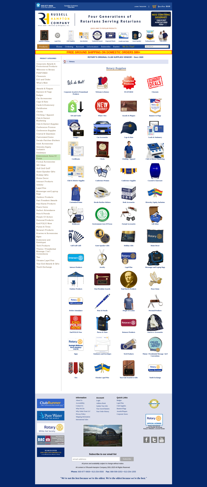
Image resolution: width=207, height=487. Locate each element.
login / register (140, 6)
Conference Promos (45, 127)
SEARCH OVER (50, 452)
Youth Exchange (44, 267)
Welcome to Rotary (45, 69)
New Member (84, 40)
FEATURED (42, 73)
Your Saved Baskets (102, 409)
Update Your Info (102, 406)
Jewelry (39, 185)
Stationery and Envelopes (43, 241)
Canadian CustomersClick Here (71, 6)
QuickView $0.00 (161, 6)
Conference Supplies (46, 130)
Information (92, 46)
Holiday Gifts (42, 175)
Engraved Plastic (110, 40)
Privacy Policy (80, 414)
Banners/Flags (121, 409)
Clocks (39, 111)
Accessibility (80, 403)
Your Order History (102, 411)
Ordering (69, 46)
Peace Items (42, 207)
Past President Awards (46, 200)
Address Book (101, 403)
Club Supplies (71, 40)
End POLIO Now (44, 223)
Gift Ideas (40, 165)
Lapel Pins (57, 40)
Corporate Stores (122, 414)
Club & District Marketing (43, 119)
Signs (38, 236)
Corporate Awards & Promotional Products (46, 65)
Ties (38, 257)
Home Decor (42, 178)
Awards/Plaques (122, 411)
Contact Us (79, 406)
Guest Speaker (137, 40)
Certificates (41, 108)
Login (98, 400)
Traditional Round (97, 40)
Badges (39, 95)
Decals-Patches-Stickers (48, 140)
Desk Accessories (44, 143)
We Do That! (128, 46)
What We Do (80, 409)
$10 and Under (43, 79)
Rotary (72, 61)
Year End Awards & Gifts (47, 263)
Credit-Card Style (124, 40)
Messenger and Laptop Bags (155, 267)
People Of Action (44, 217)
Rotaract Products (45, 230)
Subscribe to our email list (102, 454)
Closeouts (41, 76)
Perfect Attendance (45, 210)
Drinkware (41, 152)
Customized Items (45, 137)
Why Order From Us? (83, 411)
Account (80, 46)
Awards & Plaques (44, 40)
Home (59, 46)
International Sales (82, 420)
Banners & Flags (44, 92)
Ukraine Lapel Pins (45, 260)
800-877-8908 (48, 6)
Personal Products (45, 220)
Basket (116, 46)
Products (43, 46)
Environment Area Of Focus (102, 224)
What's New (42, 83)
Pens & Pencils (43, 213)
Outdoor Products (44, 197)
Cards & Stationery (45, 105)
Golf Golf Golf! (43, 168)
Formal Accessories (45, 162)
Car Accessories (44, 98)
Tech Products (43, 245)
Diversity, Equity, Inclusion (43, 148)
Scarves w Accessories (47, 233)
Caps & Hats (42, 101)
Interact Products (44, 181)
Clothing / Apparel (45, 115)
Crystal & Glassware (45, 134)
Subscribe (105, 46)
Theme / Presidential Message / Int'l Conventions (46, 251)
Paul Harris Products (46, 203)
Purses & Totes (43, 226)
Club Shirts (163, 40)
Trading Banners (150, 40)
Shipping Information (83, 417)
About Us (79, 400)
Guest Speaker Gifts (45, 171)
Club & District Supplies (47, 124)
